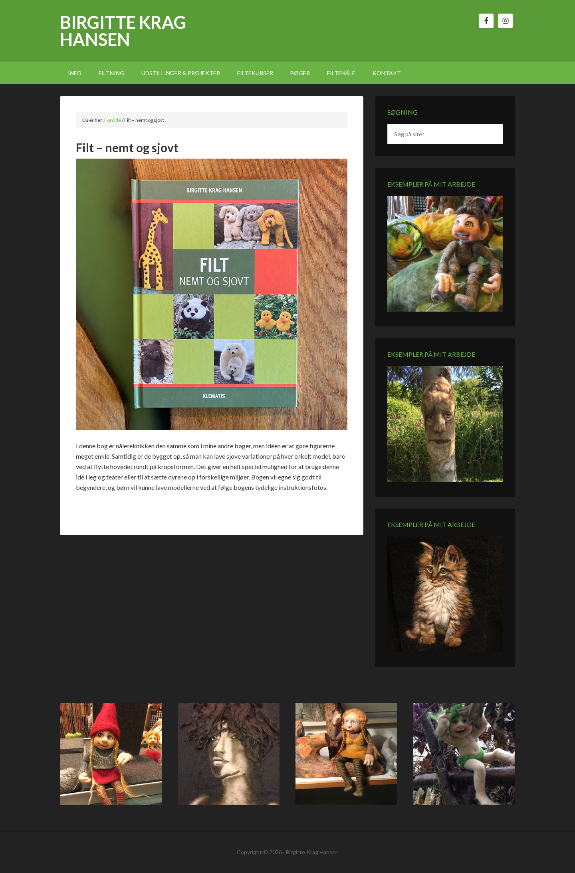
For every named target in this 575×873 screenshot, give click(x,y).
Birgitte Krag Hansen (123, 31)
